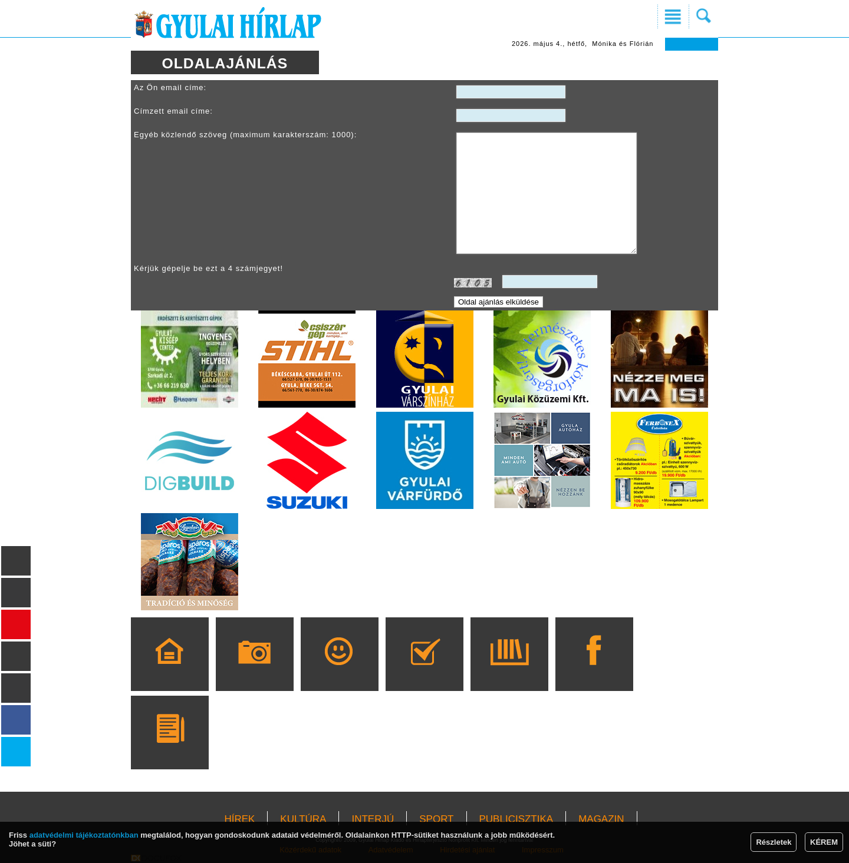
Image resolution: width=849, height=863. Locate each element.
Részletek (773, 842)
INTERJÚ (372, 819)
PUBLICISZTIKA (516, 819)
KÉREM (824, 842)
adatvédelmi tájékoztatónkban (84, 835)
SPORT (436, 819)
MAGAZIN (601, 819)
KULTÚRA (303, 819)
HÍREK (239, 819)
